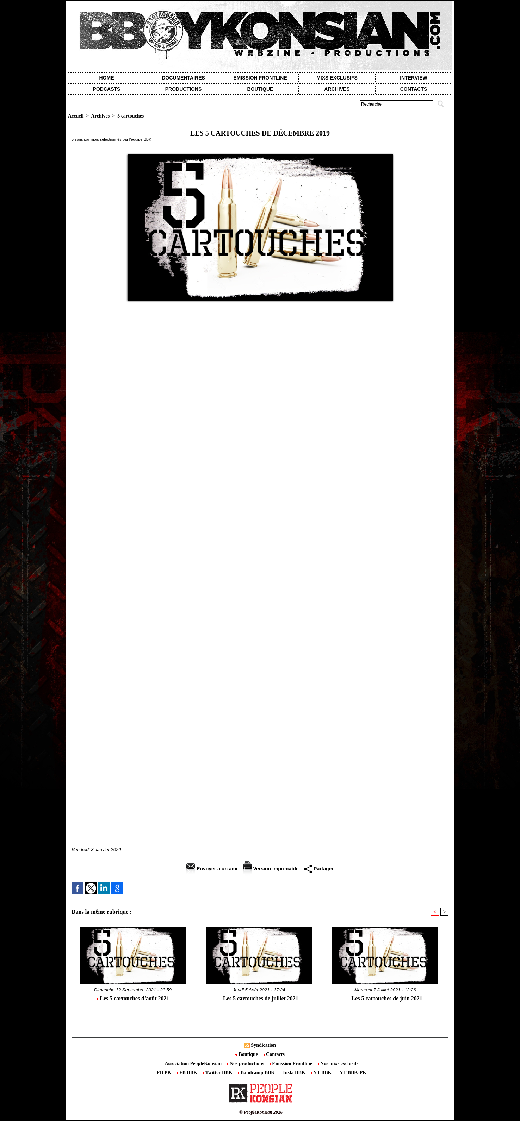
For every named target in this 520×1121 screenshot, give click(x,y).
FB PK (163, 1072)
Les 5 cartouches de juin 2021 (385, 998)
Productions (183, 89)
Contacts (274, 1054)
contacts (413, 89)
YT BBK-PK (351, 1072)
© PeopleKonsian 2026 (261, 1112)
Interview (413, 78)
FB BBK (187, 1072)
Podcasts (106, 89)
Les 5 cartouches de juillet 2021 (258, 998)
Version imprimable (271, 868)
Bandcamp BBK (256, 1072)
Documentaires (183, 78)
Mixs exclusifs (337, 78)
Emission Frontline (260, 78)
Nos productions (245, 1063)
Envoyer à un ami (211, 868)
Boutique (260, 89)
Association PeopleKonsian (192, 1063)
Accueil (75, 116)
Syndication (263, 1045)
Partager (319, 868)
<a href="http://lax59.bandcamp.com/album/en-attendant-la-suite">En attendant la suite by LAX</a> (260, 675)
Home (106, 78)
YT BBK (321, 1072)
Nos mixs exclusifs (338, 1063)
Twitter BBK (218, 1072)
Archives (336, 89)
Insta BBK (293, 1072)
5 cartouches (130, 116)
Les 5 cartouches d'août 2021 (132, 998)
